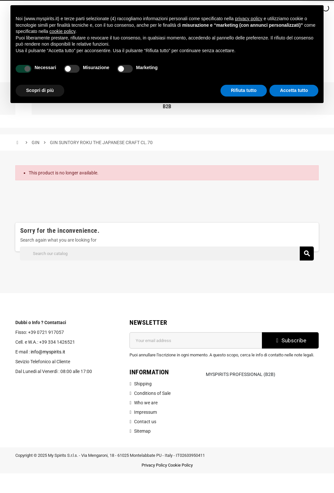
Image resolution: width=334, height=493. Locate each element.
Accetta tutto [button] (294, 90)
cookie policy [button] (62, 31)
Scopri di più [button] (40, 90)
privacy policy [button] (248, 18)
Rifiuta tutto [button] (244, 90)
